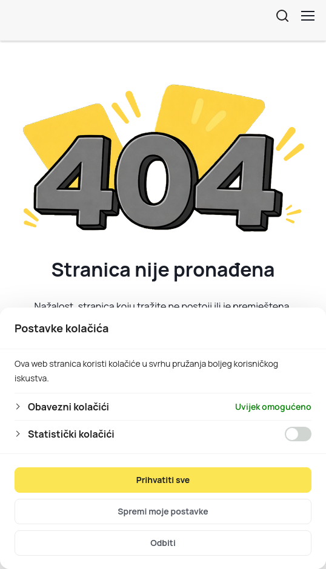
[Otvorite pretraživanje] (282, 15)
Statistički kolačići (71, 434)
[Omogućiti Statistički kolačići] (298, 434)
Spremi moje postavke (163, 511)
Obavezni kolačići (68, 406)
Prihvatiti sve (163, 479)
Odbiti (163, 542)
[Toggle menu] (307, 15)
